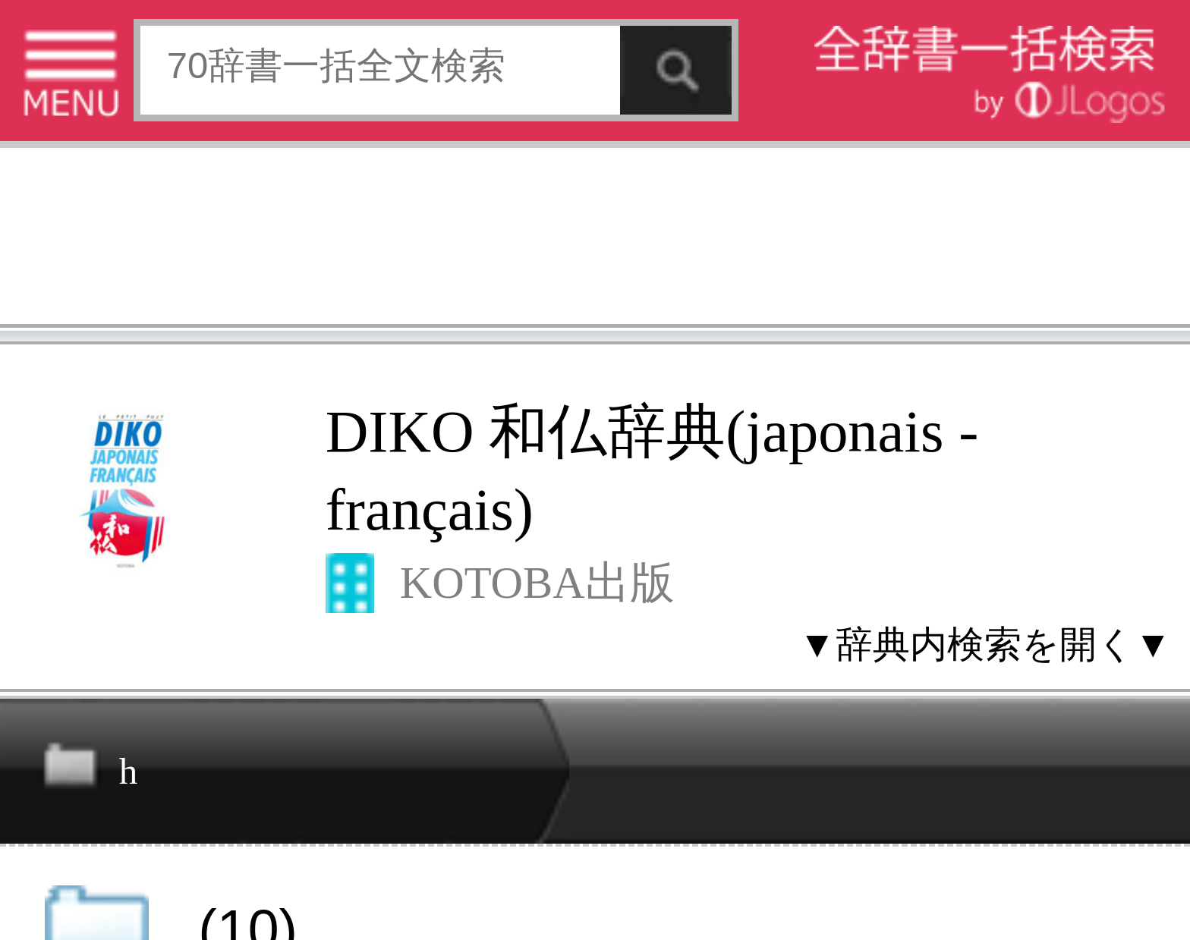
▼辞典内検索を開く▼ (985, 644)
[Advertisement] (595, 241)
